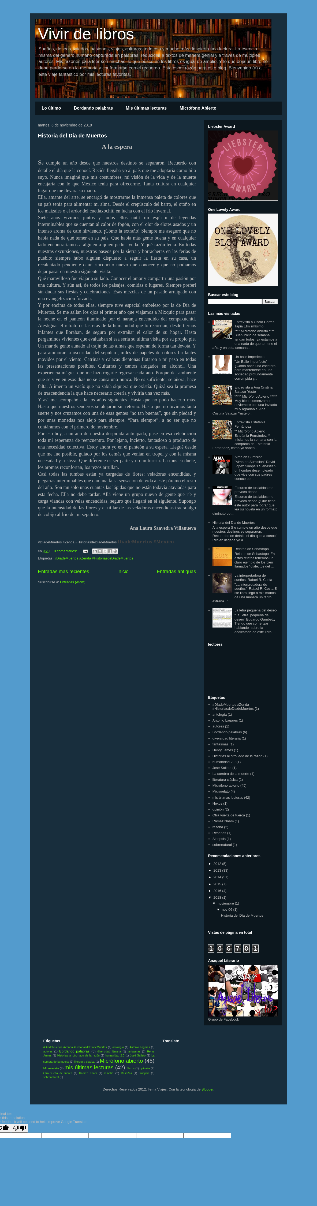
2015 (218, 884)
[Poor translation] (19, 1128)
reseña (217, 827)
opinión (218, 809)
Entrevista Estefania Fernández (250, 424)
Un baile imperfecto (249, 357)
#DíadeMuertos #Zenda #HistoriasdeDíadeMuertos (93, 558)
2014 (218, 877)
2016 (218, 891)
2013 (218, 870)
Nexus (217, 803)
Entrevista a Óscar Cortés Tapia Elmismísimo (254, 324)
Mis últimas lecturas (146, 108)
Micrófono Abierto (198, 108)
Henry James (222, 750)
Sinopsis (219, 839)
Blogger (207, 1089)
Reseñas (219, 833)
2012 (218, 864)
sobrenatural (222, 845)
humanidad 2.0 (224, 762)
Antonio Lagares (225, 720)
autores (218, 726)
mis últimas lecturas (227, 798)
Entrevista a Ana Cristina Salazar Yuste (253, 389)
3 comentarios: (66, 551)
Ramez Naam (223, 821)
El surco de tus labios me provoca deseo (253, 490)
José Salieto (222, 768)
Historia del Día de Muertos (72, 136)
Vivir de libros (86, 34)
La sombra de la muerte (230, 774)
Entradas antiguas (176, 571)
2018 (218, 897)
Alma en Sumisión (248, 457)
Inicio (122, 571)
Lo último (51, 108)
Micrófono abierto (225, 785)
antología (219, 714)
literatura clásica (225, 780)
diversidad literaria (226, 738)
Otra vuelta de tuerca (228, 815)
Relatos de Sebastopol (252, 549)
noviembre (226, 903)
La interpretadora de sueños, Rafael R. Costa (253, 577)
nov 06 (227, 910)
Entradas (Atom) (72, 582)
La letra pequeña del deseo (255, 610)
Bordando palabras (93, 108)
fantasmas (220, 744)
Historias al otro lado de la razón (237, 756)
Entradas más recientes (63, 571)
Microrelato (221, 791)
